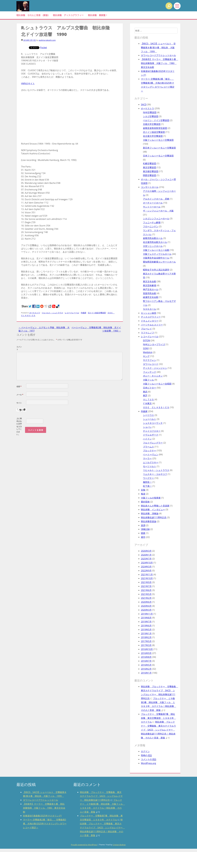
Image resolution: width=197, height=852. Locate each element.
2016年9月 (146, 653)
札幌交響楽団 (149, 163)
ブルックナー (149, 450)
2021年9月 (146, 582)
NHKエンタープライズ (154, 344)
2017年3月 (146, 645)
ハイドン (147, 438)
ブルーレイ (146, 328)
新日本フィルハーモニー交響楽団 (159, 147)
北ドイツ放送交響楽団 (97, 312)
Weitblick (147, 352)
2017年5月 (146, 641)
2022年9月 (146, 570)
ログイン (145, 751)
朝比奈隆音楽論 (148, 521)
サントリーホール (151, 206)
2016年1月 (146, 672)
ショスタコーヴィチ (153, 423)
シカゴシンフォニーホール (156, 218)
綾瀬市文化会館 (150, 297)
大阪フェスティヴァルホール (157, 254)
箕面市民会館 (149, 293)
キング (146, 356)
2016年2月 (146, 668)
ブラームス (148, 446)
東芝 (145, 395)
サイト (19, 403)
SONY (146, 348)
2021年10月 (147, 578)
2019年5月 (146, 629)
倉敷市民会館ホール (153, 238)
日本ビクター (149, 387)
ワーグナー (148, 478)
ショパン (147, 427)
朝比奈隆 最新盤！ (98, 15)
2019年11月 (147, 613)
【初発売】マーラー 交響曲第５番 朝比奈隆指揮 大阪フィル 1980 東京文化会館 (159, 63)
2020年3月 (146, 609)
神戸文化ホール (150, 289)
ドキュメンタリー (149, 320)
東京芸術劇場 (149, 285)
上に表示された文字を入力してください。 (19, 426)
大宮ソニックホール (153, 246)
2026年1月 (146, 554)
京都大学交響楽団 (151, 124)
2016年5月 (146, 664)
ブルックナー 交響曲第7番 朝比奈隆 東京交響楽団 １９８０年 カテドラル (158, 718)
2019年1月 (146, 633)
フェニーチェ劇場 (151, 222)
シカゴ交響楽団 (150, 116)
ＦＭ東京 (147, 403)
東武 (145, 391)
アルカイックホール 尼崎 (156, 198)
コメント (19, 348)
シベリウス (148, 415)
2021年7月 (146, 586)
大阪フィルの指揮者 (151, 497)
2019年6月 (146, 625)
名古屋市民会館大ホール (155, 242)
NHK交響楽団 (149, 112)
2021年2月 (146, 597)
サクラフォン (149, 360)
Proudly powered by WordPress (84, 844)
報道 (143, 493)
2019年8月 (146, 617)
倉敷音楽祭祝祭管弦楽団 (155, 128)
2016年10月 (147, 649)
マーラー (147, 458)
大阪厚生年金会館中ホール (156, 257)
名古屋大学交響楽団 (153, 136)
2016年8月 (146, 656)
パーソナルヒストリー (152, 324)
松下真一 (147, 486)
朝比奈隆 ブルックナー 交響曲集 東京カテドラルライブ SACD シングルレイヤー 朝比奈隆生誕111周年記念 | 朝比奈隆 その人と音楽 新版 (158, 729)
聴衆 (143, 533)
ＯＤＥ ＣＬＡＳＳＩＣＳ (156, 407)
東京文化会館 (149, 281)
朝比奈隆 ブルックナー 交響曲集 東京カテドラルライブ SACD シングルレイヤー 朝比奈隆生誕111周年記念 (101, 796)
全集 (143, 489)
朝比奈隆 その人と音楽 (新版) (32, 15)
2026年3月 (146, 550)
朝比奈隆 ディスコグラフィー (68, 15)
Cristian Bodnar (119, 844)
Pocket (43, 47)
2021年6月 (146, 590)
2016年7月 (146, 660)
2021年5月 (146, 594)
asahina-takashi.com (47, 40)
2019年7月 (146, 621)
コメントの (148, 759)
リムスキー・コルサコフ (155, 474)
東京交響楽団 (149, 167)
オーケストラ (34, 312)
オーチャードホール (153, 202)
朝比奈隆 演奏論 (149, 513)
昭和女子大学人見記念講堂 (156, 269)
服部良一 (147, 482)
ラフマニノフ (147, 332)
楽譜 (143, 525)
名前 (18, 386)
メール (19, 394)
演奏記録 (145, 529)
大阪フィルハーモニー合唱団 (157, 383)
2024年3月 (146, 566)
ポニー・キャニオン (153, 375)
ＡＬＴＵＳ (148, 399)
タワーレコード (150, 364)
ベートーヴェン (150, 454)
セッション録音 (148, 312)
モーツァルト (149, 466)
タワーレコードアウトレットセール (158, 55)
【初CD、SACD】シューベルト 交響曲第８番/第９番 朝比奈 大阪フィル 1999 (158, 47)
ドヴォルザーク (150, 434)
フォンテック (149, 371)
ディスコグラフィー (151, 316)
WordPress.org (148, 763)
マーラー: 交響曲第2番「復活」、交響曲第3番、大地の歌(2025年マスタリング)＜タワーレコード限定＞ (44, 823)
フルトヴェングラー (153, 442)
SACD (144, 104)
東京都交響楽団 (150, 171)
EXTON (146, 340)
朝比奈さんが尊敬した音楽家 (155, 505)
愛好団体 (145, 501)
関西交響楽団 (149, 175)
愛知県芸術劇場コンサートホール (159, 261)
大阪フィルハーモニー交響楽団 (158, 139)
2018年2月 (146, 637)
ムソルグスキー (150, 462)
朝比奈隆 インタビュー (153, 509)
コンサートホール (149, 187)
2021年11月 (147, 574)
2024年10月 (147, 562)
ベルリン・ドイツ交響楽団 (156, 120)
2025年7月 (146, 558)
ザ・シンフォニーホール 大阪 (158, 210)
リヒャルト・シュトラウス (52, 312)
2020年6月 (146, 601)
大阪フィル (148, 379)
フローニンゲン (150, 226)
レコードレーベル (72, 312)
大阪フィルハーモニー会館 (156, 250)
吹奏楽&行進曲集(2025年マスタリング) (42, 815)
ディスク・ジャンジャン (155, 368)
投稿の (146, 755)
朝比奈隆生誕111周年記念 (153, 517)
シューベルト (149, 419)
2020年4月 (146, 605)
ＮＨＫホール (149, 309)
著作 (143, 537)
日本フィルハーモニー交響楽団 (158, 155)
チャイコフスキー (151, 430)
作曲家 (83, 312)
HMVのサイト (28, 83)
